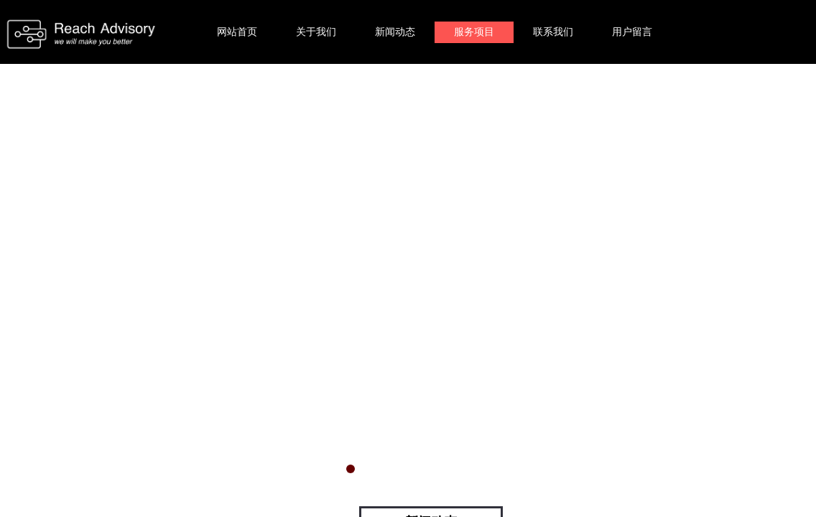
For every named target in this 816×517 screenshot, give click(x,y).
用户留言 (632, 32)
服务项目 (474, 32)
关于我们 (316, 32)
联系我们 (553, 32)
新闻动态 (395, 32)
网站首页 (237, 32)
